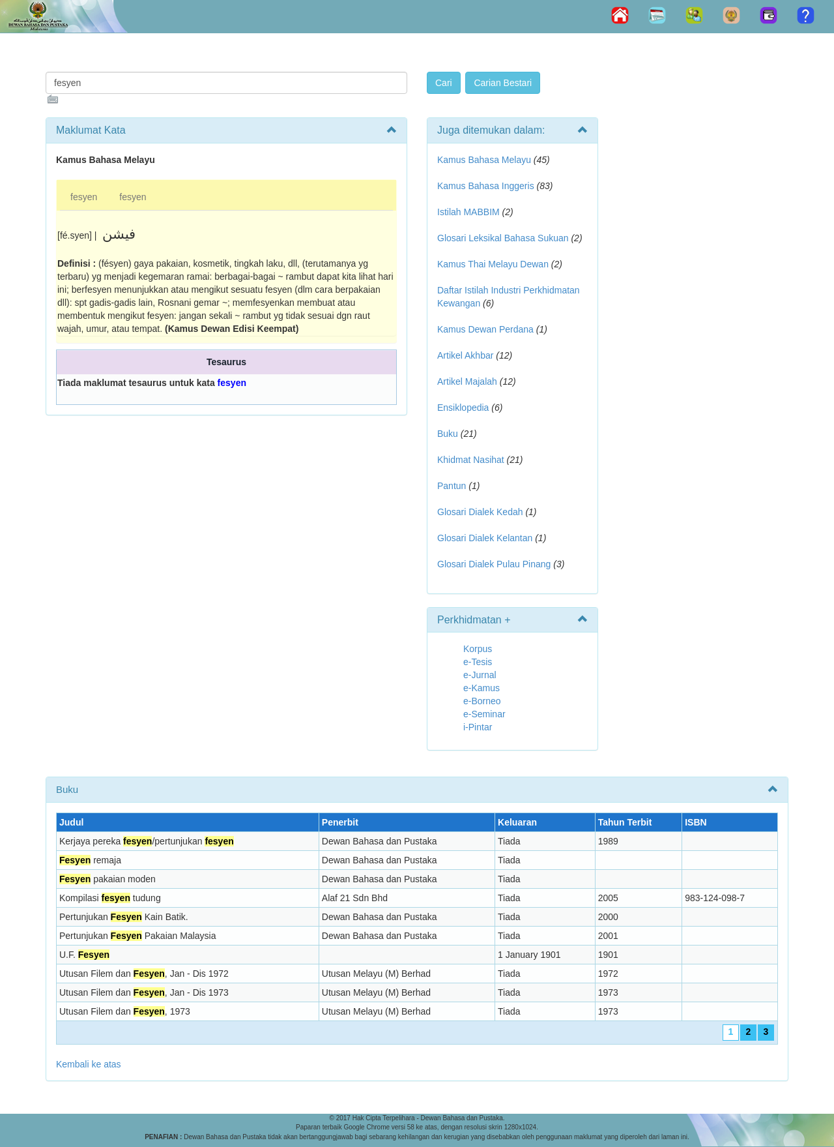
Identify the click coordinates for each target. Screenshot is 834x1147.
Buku (447, 433)
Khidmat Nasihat (470, 459)
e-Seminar (484, 714)
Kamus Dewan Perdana (485, 329)
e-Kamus (481, 688)
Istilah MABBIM (468, 212)
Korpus (477, 649)
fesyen (83, 197)
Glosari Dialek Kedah (480, 512)
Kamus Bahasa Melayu (485, 160)
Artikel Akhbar (465, 355)
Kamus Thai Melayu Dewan (493, 264)
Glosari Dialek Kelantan (484, 538)
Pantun (451, 486)
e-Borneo (482, 701)
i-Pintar (477, 727)
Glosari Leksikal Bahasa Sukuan (503, 238)
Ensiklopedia (463, 407)
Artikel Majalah (467, 381)
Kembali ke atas (88, 1064)
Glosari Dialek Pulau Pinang (494, 564)
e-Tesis (477, 662)
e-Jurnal (479, 675)
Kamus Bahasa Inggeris (485, 186)
